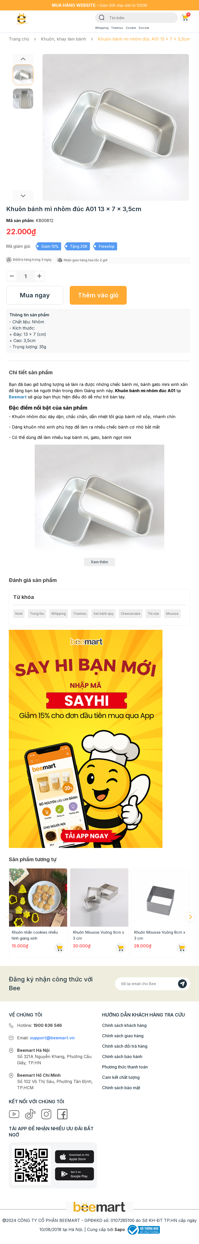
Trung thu (37, 614)
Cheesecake (130, 614)
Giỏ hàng (186, 16)
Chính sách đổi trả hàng (124, 1046)
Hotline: (39, 1025)
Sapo (120, 1229)
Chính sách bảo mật (121, 1087)
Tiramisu (117, 28)
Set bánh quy (103, 614)
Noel (19, 614)
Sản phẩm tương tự (32, 859)
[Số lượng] (25, 276)
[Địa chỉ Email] (152, 983)
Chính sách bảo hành (122, 1056)
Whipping (102, 28)
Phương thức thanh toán (125, 1066)
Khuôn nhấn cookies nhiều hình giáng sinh (35, 935)
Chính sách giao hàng (123, 1035)
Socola (144, 28)
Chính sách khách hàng (124, 1025)
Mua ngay (35, 295)
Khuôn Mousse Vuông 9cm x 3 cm (98, 935)
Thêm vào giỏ (98, 295)
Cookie (131, 28)
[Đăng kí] (182, 983)
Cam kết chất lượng (121, 1077)
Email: (46, 1037)
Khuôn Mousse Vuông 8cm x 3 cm (159, 935)
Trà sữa (153, 614)
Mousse (172, 614)
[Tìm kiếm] (101, 17)
